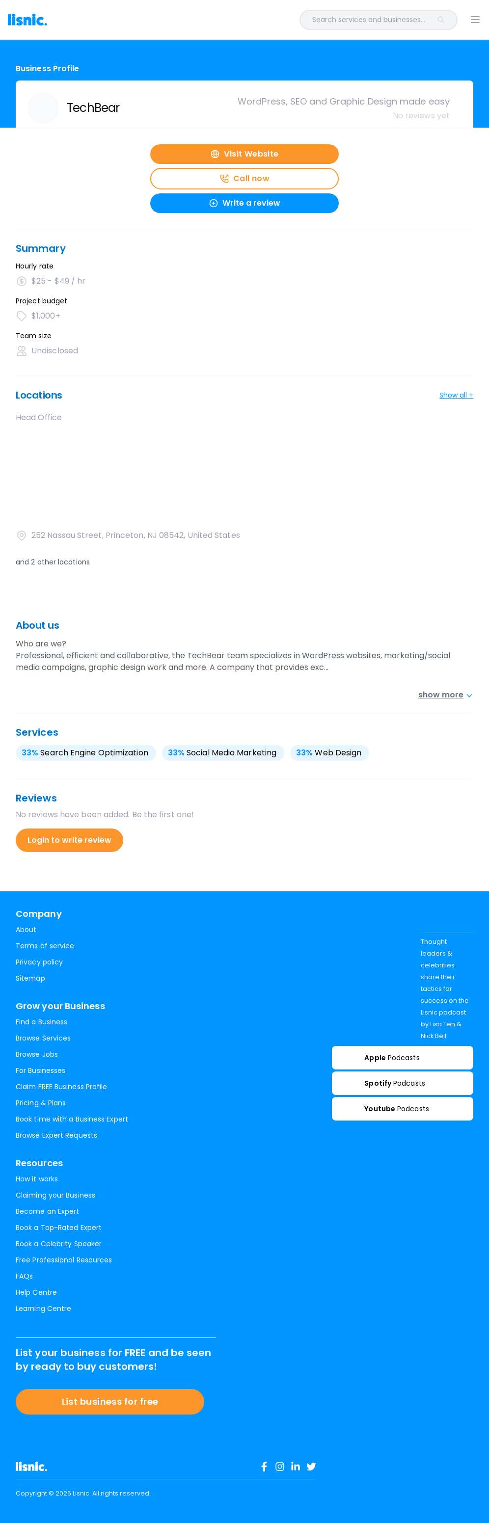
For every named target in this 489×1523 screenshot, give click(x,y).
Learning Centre (43, 1308)
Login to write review (69, 840)
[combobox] (266, 20)
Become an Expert (47, 1211)
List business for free (110, 1401)
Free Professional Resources (64, 1260)
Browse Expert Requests (56, 1135)
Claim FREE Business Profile (61, 1087)
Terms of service (45, 946)
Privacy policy (39, 962)
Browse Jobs (37, 1054)
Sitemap (30, 978)
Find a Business (41, 1022)
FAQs (24, 1276)
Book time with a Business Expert (72, 1119)
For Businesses (40, 1070)
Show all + (456, 395)
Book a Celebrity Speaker (59, 1244)
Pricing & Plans (41, 1103)
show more (445, 694)
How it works (37, 1179)
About (26, 930)
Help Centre (36, 1292)
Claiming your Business (55, 1195)
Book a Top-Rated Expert (59, 1227)
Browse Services (43, 1038)
